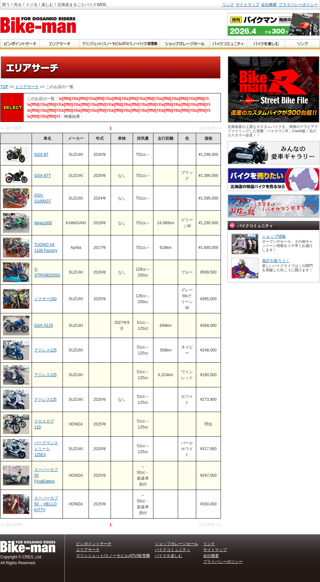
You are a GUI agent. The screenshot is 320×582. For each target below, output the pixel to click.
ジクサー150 (45, 299)
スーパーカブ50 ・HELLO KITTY (46, 504)
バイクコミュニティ (172, 549)
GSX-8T (41, 154)
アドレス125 (45, 350)
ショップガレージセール (176, 544)
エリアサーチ (27, 87)
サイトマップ (247, 4)
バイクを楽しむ (168, 555)
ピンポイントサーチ (94, 544)
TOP (4, 87)
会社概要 (269, 4)
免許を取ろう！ (276, 260)
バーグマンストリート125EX (46, 449)
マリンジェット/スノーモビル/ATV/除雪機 (113, 555)
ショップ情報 (274, 236)
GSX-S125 (43, 325)
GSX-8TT (42, 175)
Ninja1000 (43, 223)
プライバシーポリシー (298, 4)
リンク (228, 4)
